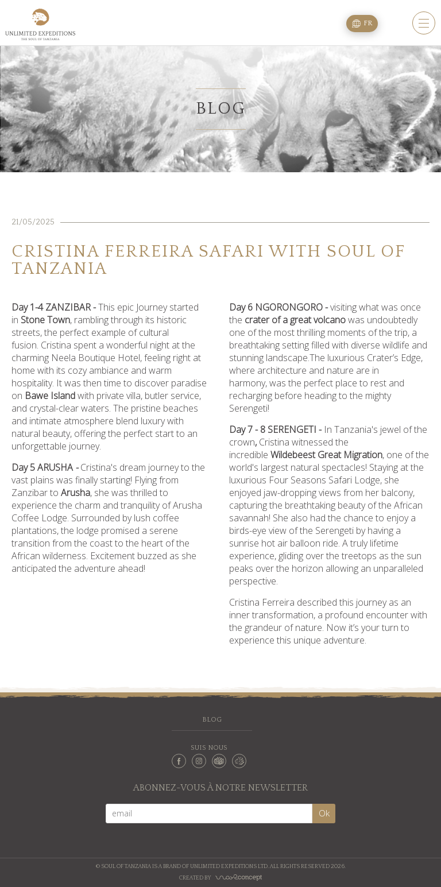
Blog (212, 719)
